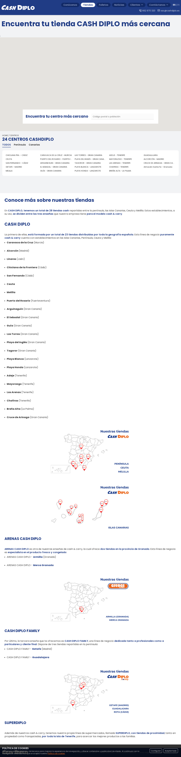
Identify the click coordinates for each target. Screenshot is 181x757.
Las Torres (13, 334)
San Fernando (16, 275)
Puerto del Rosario (18, 300)
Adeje (10, 375)
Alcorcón (12, 250)
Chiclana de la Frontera (22, 267)
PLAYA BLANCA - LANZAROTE (88, 166)
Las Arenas (14, 392)
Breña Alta (13, 409)
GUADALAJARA (151, 155)
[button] (81, 80)
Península (20, 144)
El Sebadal (13, 317)
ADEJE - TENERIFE (117, 155)
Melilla (11, 292)
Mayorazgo (14, 384)
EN (178, 4)
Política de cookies (56, 753)
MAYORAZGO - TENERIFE (120, 159)
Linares (11, 259)
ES (174, 4)
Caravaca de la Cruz (20, 242)
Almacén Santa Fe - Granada (158, 166)
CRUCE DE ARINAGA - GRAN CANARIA (160, 163)
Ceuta (11, 284)
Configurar (156, 750)
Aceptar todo (171, 750)
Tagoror (12, 350)
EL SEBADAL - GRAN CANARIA (53, 166)
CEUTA (9, 159)
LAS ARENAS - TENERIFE (120, 163)
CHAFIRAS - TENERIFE (119, 166)
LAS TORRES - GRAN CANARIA (88, 155)
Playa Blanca (15, 359)
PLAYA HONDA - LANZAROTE (88, 170)
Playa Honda (15, 367)
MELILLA (9, 170)
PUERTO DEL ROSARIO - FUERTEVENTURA (56, 159)
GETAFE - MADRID (14, 166)
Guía (10, 325)
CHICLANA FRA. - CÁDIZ (17, 155)
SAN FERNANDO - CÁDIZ (17, 163)
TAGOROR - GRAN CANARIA (88, 163)
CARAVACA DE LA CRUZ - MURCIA (56, 155)
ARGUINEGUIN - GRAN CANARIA (55, 163)
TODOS (6, 144)
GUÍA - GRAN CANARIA (50, 170)
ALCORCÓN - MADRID (154, 159)
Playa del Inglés (17, 342)
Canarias (34, 144)
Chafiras (12, 400)
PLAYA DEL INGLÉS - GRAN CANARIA (91, 159)
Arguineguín (15, 309)
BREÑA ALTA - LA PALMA (120, 170)
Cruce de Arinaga (18, 417)
